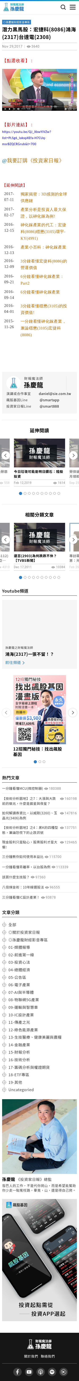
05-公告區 (17, 977)
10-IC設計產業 (21, 1014)
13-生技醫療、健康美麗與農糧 (35, 1037)
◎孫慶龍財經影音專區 (16, 22)
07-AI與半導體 (21, 992)
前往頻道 (13, 662)
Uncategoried (21, 1089)
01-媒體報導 (19, 947)
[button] (20, 493)
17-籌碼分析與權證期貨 (29, 1067)
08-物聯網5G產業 (23, 999)
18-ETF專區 (18, 1074)
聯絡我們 (48, 1356)
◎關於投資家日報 (24, 932)
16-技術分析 (19, 1059)
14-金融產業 (19, 1044)
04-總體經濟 (19, 969)
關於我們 (31, 1356)
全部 (12, 924)
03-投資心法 (19, 962)
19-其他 (15, 1082)
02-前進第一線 (21, 954)
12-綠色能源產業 (23, 1029)
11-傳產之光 (19, 1022)
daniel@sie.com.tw (55, 393)
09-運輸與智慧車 (23, 1007)
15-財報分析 (19, 1052)
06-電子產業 (19, 984)
